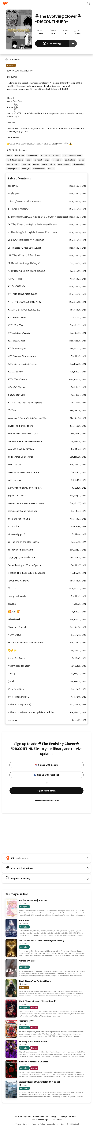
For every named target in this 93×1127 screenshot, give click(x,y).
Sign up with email (46, 790)
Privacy (26, 1124)
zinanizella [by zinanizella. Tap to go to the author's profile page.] (15, 59)
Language (62, 1116)
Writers (72, 1116)
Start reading (52, 43)
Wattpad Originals (23, 1116)
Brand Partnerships (40, 1120)
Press (59, 1120)
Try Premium (38, 1116)
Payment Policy (38, 1124)
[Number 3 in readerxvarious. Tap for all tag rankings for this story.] (46, 858)
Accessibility (52, 1124)
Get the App (51, 1116)
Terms (18, 1124)
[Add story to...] (73, 43)
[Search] (88, 3)
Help (63, 1124)
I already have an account (46, 800)
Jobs (52, 1120)
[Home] (44, 3)
